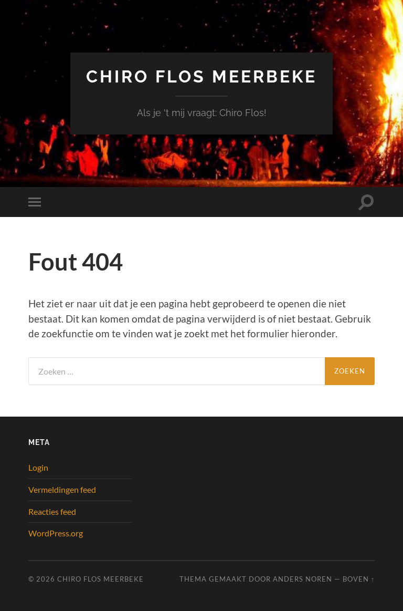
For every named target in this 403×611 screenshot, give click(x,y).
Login (38, 467)
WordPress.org (55, 533)
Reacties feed (52, 511)
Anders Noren (302, 579)
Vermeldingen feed (62, 489)
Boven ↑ (359, 579)
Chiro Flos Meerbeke (201, 76)
